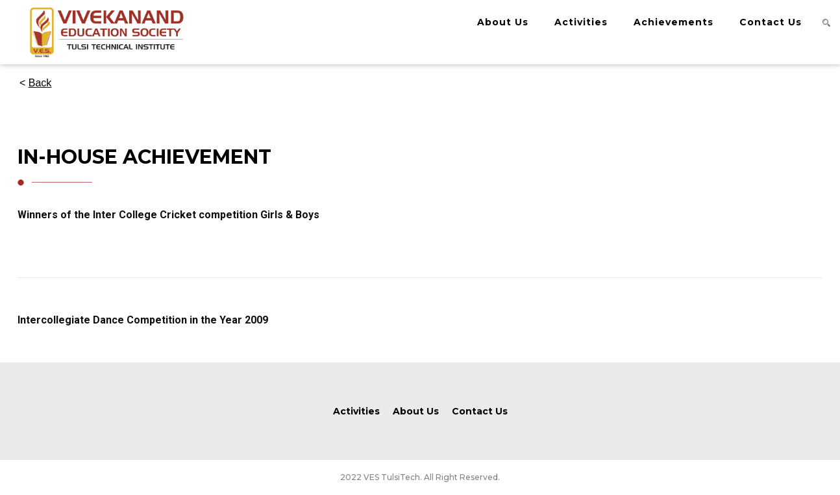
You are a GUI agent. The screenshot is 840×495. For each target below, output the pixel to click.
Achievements (673, 22)
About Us (502, 22)
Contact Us (770, 22)
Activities (581, 22)
